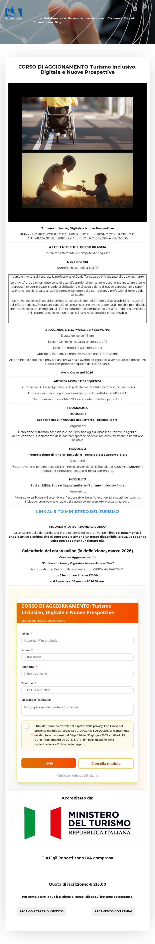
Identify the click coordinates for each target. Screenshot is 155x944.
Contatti (130, 18)
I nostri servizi (95, 18)
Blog (58, 22)
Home (37, 18)
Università (75, 18)
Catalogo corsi (55, 18)
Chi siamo (114, 18)
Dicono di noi (43, 22)
